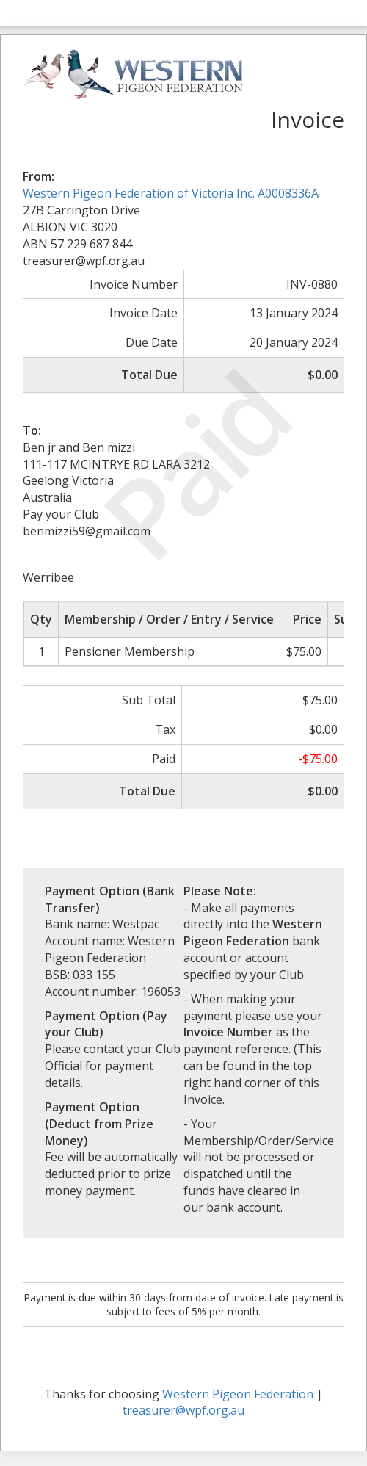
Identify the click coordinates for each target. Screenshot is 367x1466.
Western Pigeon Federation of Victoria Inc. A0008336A (171, 193)
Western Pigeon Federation (237, 1394)
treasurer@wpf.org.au (183, 1410)
